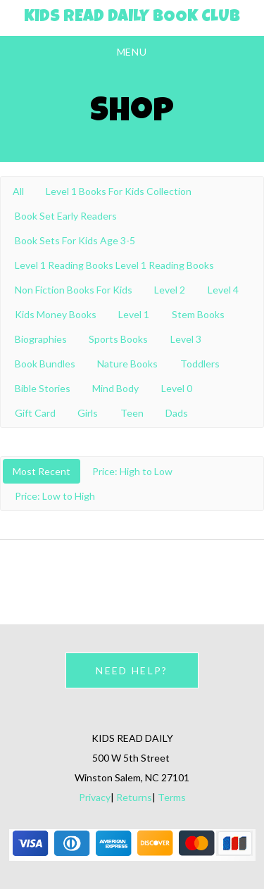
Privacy (95, 797)
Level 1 (133, 314)
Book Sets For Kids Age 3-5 (75, 240)
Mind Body (115, 388)
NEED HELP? (132, 670)
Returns (134, 797)
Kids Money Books (55, 314)
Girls (87, 413)
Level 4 (223, 290)
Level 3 (185, 339)
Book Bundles (45, 364)
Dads (176, 413)
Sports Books (118, 339)
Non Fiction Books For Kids (73, 290)
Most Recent (41, 471)
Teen (132, 413)
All (18, 191)
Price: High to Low (132, 471)
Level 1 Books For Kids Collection (118, 191)
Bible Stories (42, 388)
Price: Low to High (55, 496)
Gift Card (35, 413)
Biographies (41, 339)
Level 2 (169, 290)
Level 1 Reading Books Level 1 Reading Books (114, 265)
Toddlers (200, 364)
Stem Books (198, 314)
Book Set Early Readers (66, 216)
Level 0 (176, 388)
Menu (132, 52)
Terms (172, 797)
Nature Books (127, 364)
